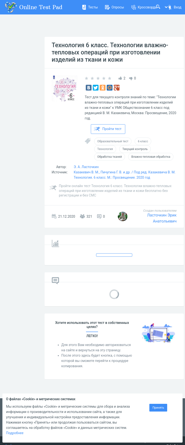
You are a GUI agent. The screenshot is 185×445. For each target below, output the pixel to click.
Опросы (114, 7)
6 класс (143, 141)
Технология (105, 149)
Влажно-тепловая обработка (150, 156)
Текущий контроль (135, 149)
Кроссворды (144, 7)
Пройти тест (108, 129)
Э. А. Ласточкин (86, 167)
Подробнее (14, 433)
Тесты (90, 7)
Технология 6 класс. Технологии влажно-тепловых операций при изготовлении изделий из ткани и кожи (110, 52)
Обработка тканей (109, 156)
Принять (158, 407)
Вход (174, 7)
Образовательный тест (112, 141)
